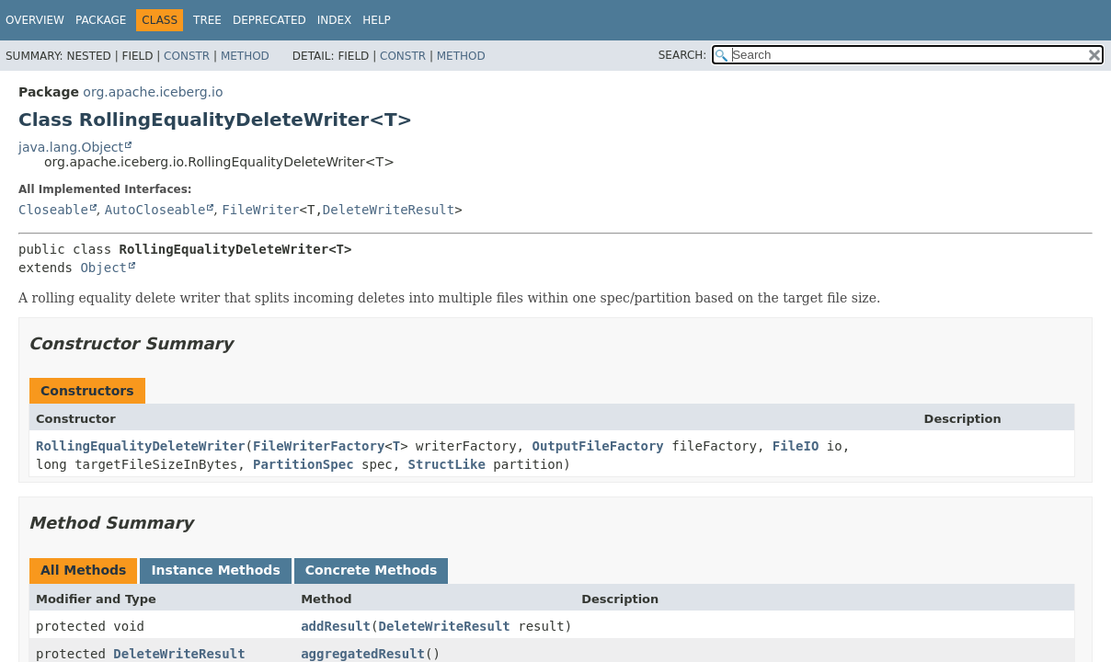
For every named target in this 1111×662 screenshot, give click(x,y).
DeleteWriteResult (388, 209)
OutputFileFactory (597, 446)
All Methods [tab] (83, 570)
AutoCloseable (155, 209)
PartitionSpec (303, 464)
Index (334, 20)
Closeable (53, 209)
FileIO (796, 446)
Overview (35, 20)
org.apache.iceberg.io (153, 92)
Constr (187, 56)
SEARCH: (683, 55)
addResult (336, 626)
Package (100, 20)
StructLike (447, 464)
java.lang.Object (70, 147)
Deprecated (269, 20)
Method (245, 56)
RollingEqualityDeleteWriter (141, 446)
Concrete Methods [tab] (371, 570)
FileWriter (260, 209)
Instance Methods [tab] (215, 570)
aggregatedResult (363, 653)
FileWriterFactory (318, 446)
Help (376, 20)
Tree (207, 20)
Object (103, 267)
